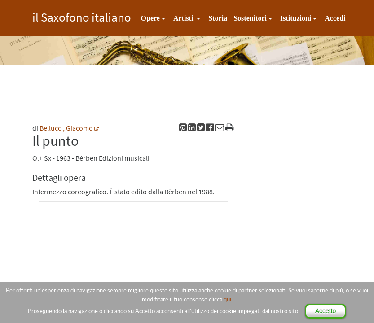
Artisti (184, 18)
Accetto (325, 310)
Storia (217, 18)
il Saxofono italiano (81, 15)
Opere (150, 18)
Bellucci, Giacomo (66, 127)
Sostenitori (250, 18)
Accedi (335, 18)
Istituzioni (295, 18)
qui (227, 299)
